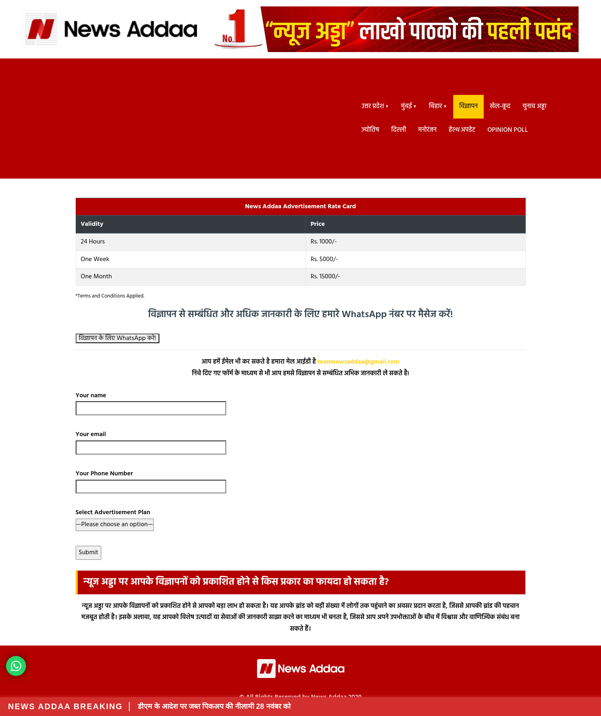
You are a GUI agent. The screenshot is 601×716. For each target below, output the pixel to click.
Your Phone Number (151, 480)
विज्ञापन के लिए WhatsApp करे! (118, 338)
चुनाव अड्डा (535, 106)
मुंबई (406, 106)
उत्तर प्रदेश (373, 106)
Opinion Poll (507, 130)
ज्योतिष (370, 130)
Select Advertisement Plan (115, 518)
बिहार (435, 106)
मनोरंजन (427, 130)
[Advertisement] (184, 118)
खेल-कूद (500, 106)
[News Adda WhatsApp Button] (16, 666)
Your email (151, 441)
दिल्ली (398, 130)
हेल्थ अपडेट (462, 130)
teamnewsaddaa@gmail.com (359, 362)
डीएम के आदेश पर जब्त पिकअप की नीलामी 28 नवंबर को (214, 706)
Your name (151, 402)
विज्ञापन (468, 106)
